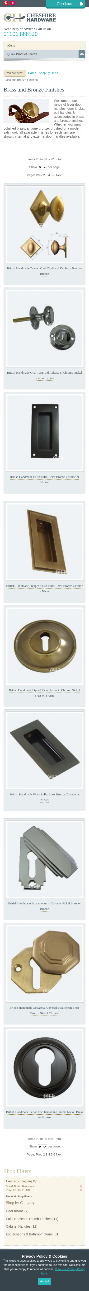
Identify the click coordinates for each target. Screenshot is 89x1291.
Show (33, 167)
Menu (11, 45)
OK (82, 54)
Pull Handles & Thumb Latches (29, 1219)
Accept (44, 1281)
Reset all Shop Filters (19, 1196)
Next (59, 175)
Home (32, 73)
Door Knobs (14, 1211)
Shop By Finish (48, 73)
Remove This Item (81, 1186)
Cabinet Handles (18, 1226)
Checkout (64, 3)
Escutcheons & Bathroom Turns (29, 1234)
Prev (39, 175)
